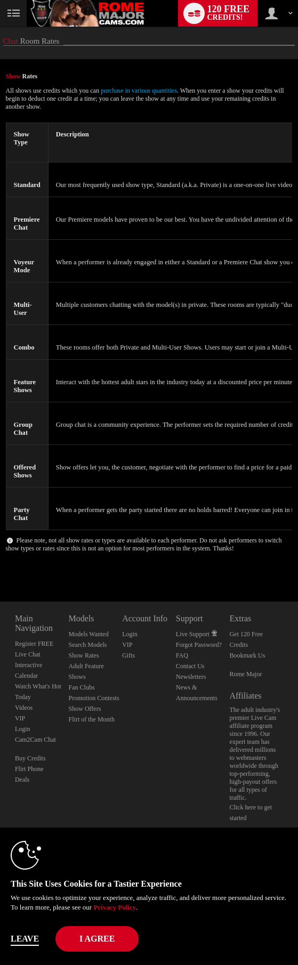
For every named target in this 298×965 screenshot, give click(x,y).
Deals (22, 779)
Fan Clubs (82, 687)
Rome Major (245, 674)
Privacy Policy (114, 907)
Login (22, 729)
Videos (24, 707)
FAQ (182, 655)
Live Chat (28, 654)
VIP (20, 718)
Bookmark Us (247, 655)
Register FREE (34, 643)
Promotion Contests (94, 698)
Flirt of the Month (92, 719)
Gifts (128, 655)
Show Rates (84, 655)
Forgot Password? (199, 644)
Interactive (28, 665)
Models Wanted (89, 634)
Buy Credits (30, 758)
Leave (25, 938)
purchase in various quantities (139, 90)
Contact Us (190, 666)
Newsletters (191, 676)
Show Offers (85, 708)
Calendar (26, 675)
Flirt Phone (29, 769)
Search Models (88, 644)
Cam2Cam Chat (35, 739)
